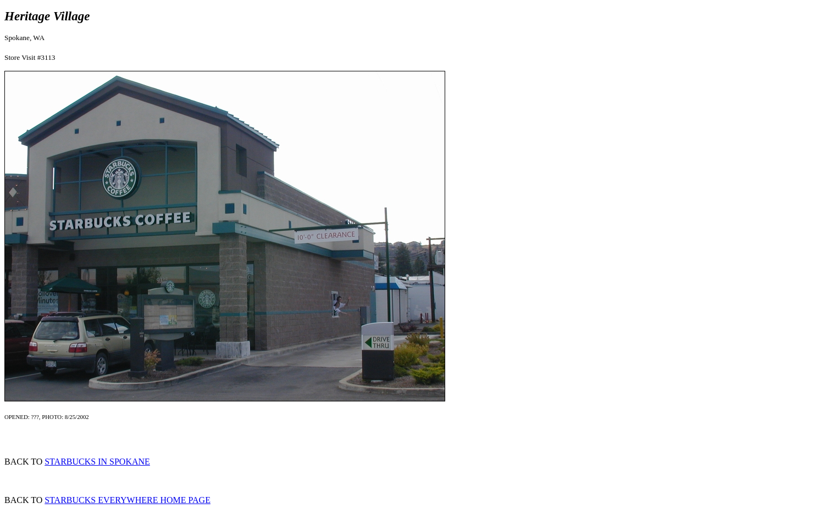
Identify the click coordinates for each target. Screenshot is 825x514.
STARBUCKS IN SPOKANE (97, 461)
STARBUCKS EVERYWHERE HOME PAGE (128, 500)
